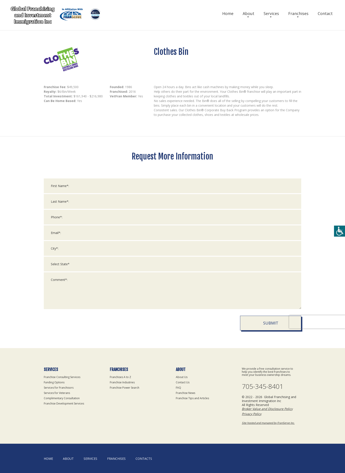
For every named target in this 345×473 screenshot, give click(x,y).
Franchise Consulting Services (62, 377)
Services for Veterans (57, 393)
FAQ (178, 388)
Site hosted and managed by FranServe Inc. (268, 423)
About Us (181, 377)
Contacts (144, 458)
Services (271, 13)
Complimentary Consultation (62, 398)
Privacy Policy (251, 414)
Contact (325, 13)
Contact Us (182, 382)
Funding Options (54, 382)
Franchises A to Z (120, 377)
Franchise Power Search (124, 388)
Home (227, 13)
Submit (270, 323)
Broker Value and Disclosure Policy (267, 409)
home (48, 458)
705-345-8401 (262, 386)
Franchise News (185, 393)
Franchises (298, 13)
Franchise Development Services (64, 403)
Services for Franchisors (58, 388)
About (248, 13)
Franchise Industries (122, 382)
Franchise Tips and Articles (192, 398)
